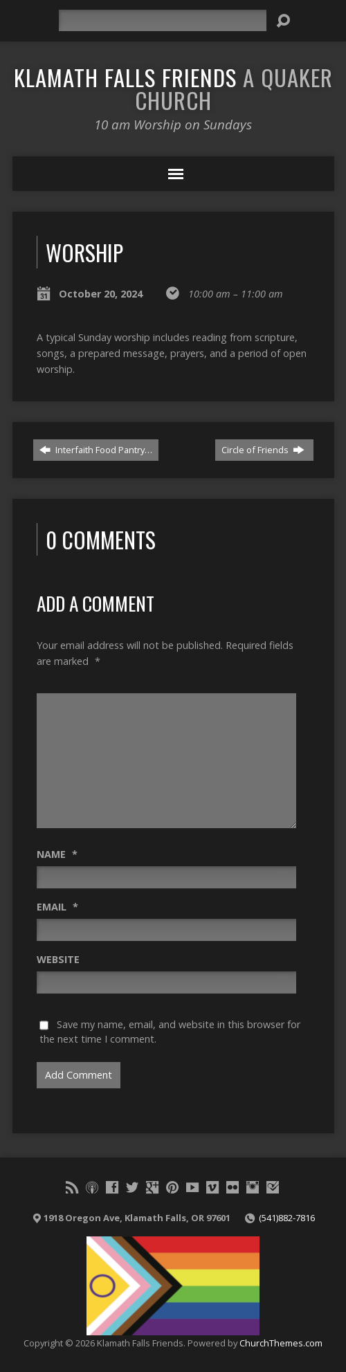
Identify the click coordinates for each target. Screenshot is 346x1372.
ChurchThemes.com (280, 1343)
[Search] (162, 20)
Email (57, 906)
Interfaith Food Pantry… (95, 449)
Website (58, 959)
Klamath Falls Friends (173, 88)
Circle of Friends (262, 449)
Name (57, 854)
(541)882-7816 (287, 1217)
